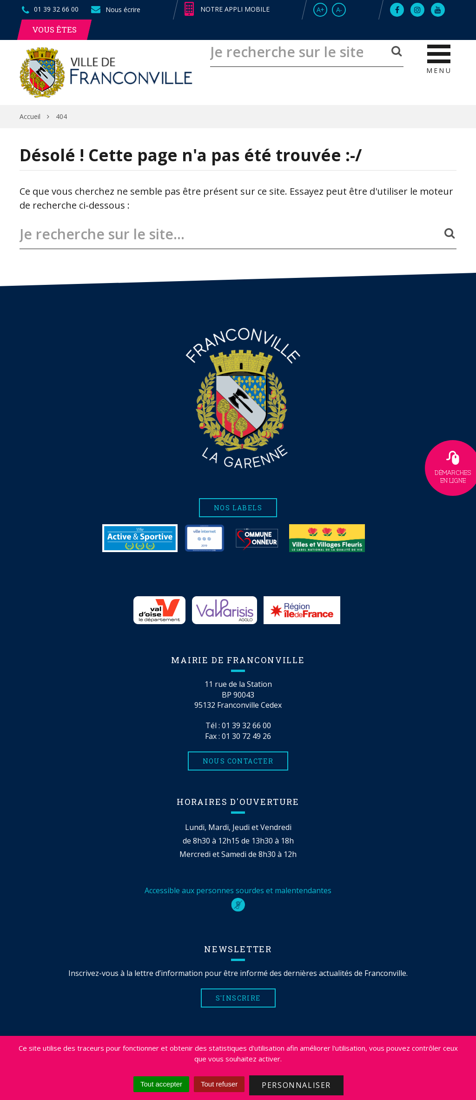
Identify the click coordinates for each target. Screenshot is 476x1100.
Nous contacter (238, 761)
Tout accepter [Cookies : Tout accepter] (161, 1084)
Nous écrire (115, 9)
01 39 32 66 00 (246, 725)
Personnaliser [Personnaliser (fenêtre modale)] (296, 1085)
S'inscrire (238, 998)
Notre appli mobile (227, 9)
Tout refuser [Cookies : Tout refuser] (219, 1084)
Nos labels (238, 507)
